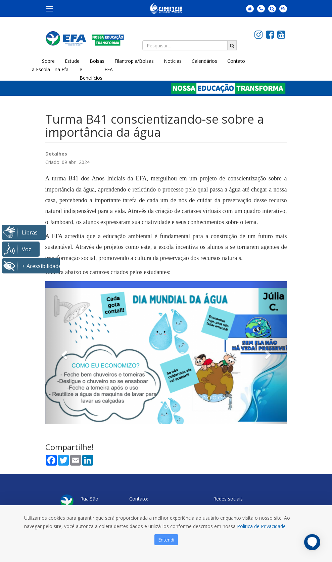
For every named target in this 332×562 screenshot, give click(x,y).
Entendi (166, 539)
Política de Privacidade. (262, 526)
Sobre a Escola (43, 65)
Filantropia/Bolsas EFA (129, 65)
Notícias (173, 61)
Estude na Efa (67, 65)
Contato (236, 61)
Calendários (204, 61)
